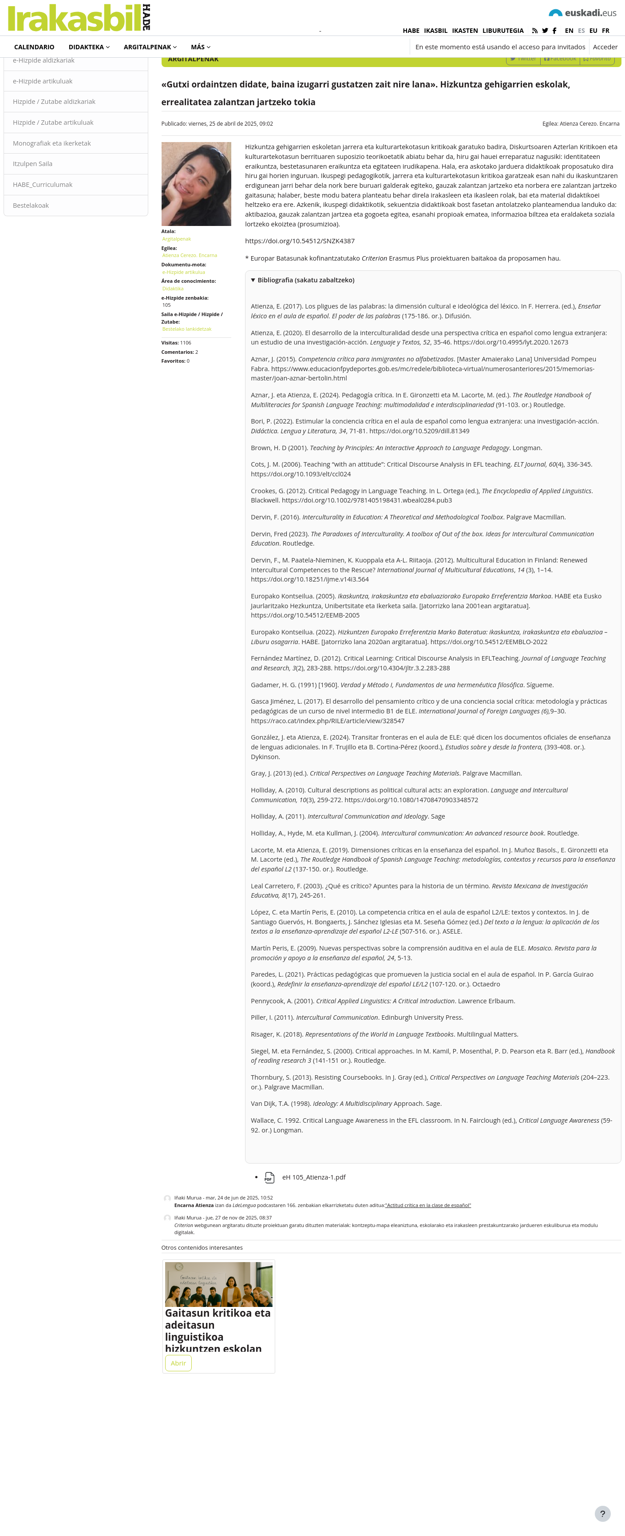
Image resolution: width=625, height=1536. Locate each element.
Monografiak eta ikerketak (74, 197)
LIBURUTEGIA (503, 30)
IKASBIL (435, 30)
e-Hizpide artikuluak (65, 134)
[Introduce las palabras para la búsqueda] (523, 87)
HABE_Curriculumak (65, 239)
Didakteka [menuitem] (86, 47)
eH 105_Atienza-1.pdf (310, 1306)
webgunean (208, 1355)
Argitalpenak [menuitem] (147, 47)
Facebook (539, 111)
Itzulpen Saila (54, 218)
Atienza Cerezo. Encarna (568, 176)
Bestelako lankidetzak (197, 375)
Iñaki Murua (198, 1328)
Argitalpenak (41, 70)
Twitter (502, 111)
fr (605, 30)
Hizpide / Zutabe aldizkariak (77, 154)
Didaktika (183, 335)
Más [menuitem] (198, 47)
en (569, 30)
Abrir (189, 1496)
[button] (352, 46)
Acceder (605, 46)
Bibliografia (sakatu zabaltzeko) (313, 345)
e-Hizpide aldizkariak (66, 112)
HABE (411, 30)
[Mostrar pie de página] (603, 1514)
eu (593, 30)
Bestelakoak (52, 260)
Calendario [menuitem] (34, 47)
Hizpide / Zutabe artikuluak (76, 176)
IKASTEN (465, 30)
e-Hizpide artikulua (194, 318)
